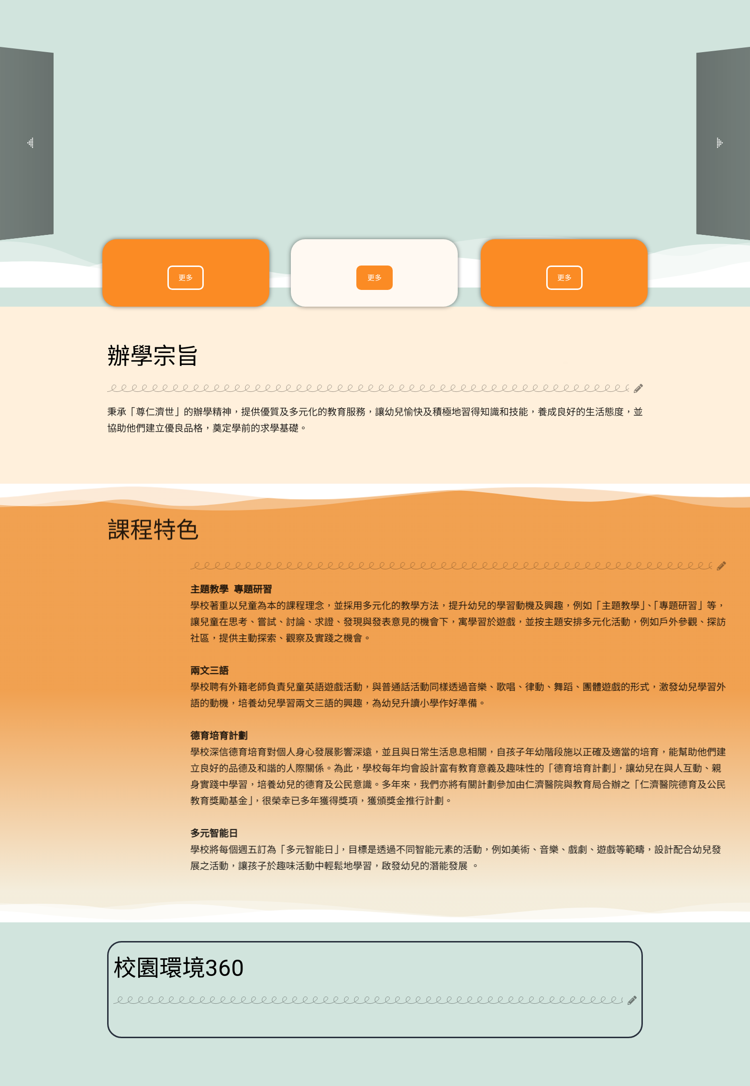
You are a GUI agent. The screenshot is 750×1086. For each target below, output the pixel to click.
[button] (30, 143)
